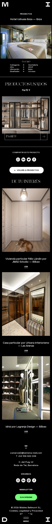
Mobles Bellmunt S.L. (30, 507)
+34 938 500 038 (27, 456)
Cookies (13, 510)
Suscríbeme (26, 497)
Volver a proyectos (26, 170)
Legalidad (24, 510)
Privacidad (37, 510)
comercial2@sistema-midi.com (26, 452)
